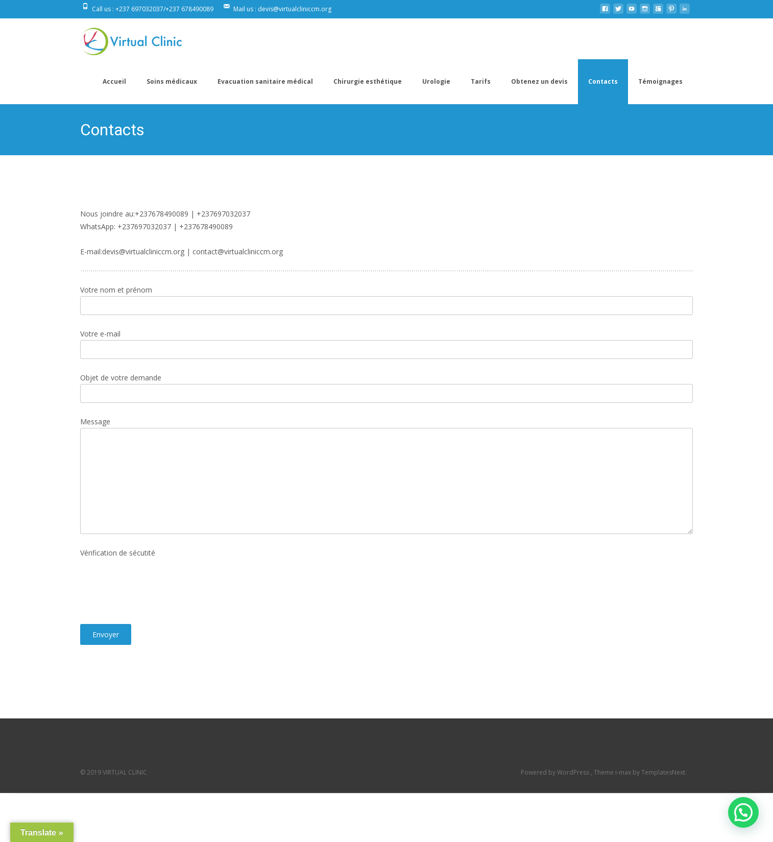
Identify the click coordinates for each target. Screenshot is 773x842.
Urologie (436, 81)
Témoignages (660, 81)
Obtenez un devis (539, 81)
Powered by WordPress (556, 772)
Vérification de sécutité (117, 553)
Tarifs (481, 81)
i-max (624, 772)
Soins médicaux (172, 81)
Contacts (603, 81)
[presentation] (157, 592)
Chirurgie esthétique (367, 81)
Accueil (114, 81)
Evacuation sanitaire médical (265, 81)
